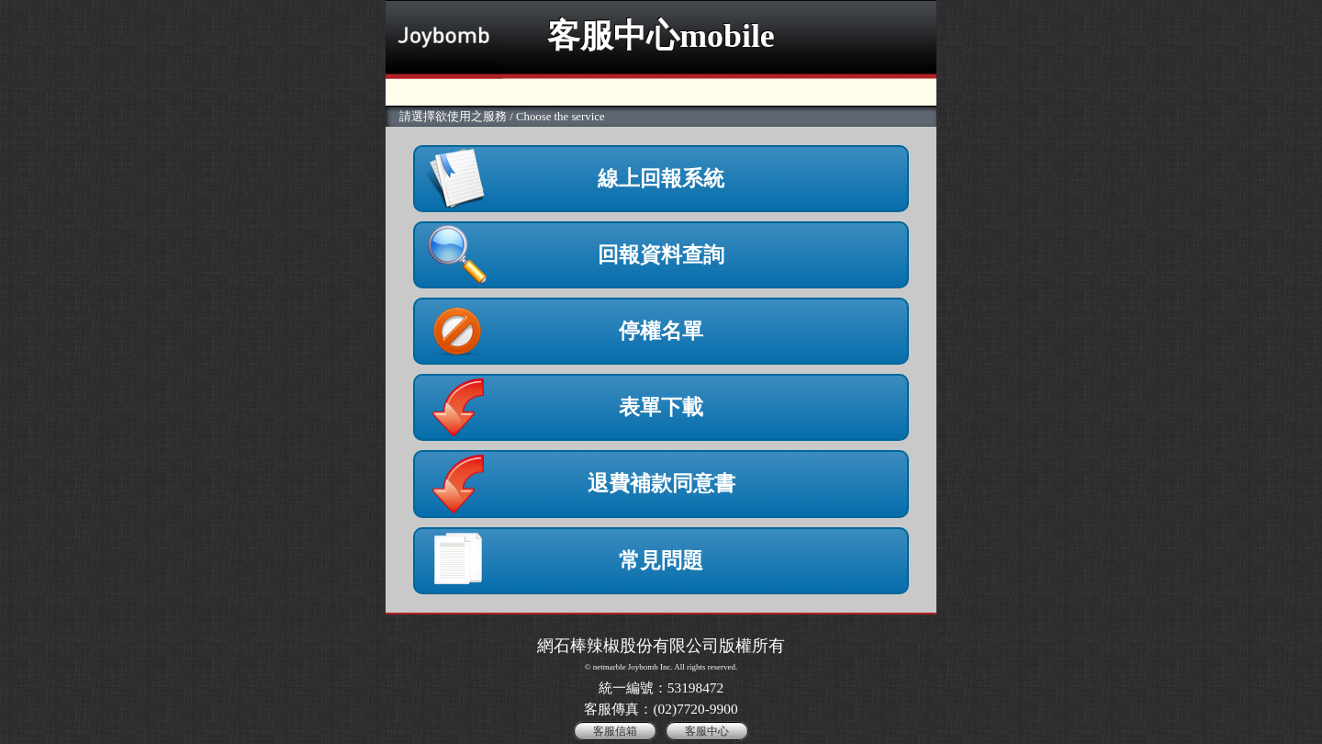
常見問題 (661, 560)
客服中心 (707, 731)
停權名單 (661, 331)
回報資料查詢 (661, 254)
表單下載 (661, 407)
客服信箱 (615, 731)
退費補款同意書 (661, 483)
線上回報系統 (661, 178)
